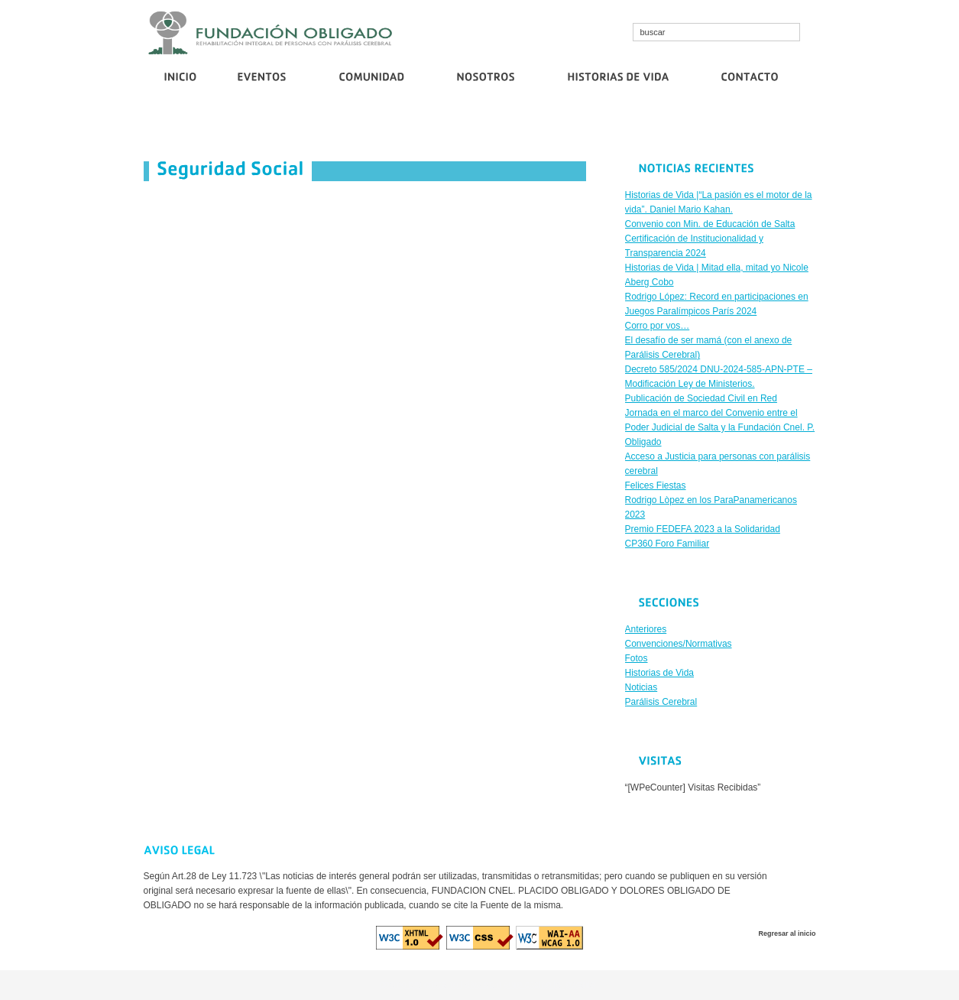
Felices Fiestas (655, 485)
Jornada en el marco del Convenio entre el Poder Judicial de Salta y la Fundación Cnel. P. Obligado (720, 427)
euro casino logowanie (549, 984)
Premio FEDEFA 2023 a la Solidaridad (702, 529)
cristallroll (443, 984)
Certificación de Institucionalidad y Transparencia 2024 (490, 127)
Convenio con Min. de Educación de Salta (294, 127)
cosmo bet (400, 984)
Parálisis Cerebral (661, 701)
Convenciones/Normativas (678, 643)
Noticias (641, 687)
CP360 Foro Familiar (667, 543)
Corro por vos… (637, 127)
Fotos (636, 658)
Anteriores (646, 629)
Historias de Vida (660, 672)
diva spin (483, 984)
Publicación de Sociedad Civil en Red (753, 127)
